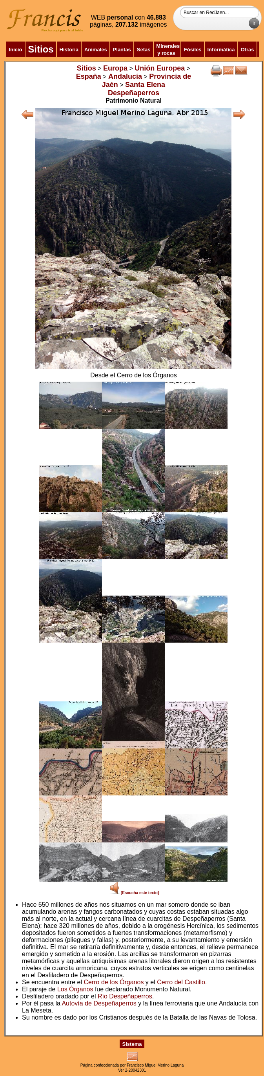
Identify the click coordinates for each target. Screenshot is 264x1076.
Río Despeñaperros (125, 996)
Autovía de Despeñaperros (99, 1003)
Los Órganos (75, 989)
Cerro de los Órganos (114, 982)
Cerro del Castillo (181, 982)
